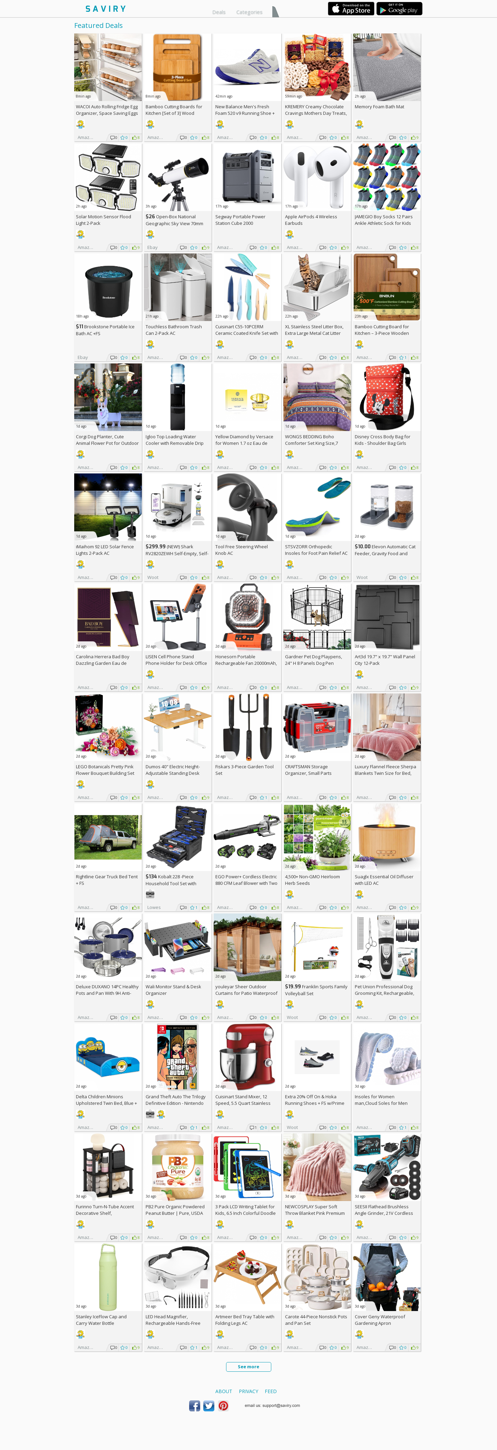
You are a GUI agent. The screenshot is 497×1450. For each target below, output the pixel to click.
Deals (219, 11)
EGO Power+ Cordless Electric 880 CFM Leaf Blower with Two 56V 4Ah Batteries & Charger (246, 883)
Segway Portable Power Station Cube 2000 (240, 219)
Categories (249, 11)
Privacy (248, 1391)
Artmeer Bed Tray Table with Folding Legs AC (244, 1319)
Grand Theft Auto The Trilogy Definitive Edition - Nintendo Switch (176, 1103)
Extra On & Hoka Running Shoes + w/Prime (314, 1099)
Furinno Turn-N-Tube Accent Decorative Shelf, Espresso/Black (105, 1213)
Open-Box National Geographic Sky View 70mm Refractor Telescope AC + (174, 223)
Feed (271, 1391)
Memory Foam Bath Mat (379, 106)
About (223, 1391)
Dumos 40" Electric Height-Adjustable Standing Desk (173, 769)
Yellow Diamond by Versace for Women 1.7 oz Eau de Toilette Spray (244, 443)
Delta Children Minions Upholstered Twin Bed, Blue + (106, 1103)
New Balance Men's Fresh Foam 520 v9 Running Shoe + (245, 113)
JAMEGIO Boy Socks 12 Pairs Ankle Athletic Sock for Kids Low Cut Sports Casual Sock (384, 223)
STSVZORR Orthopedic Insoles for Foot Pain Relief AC (316, 549)
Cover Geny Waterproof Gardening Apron (380, 1319)
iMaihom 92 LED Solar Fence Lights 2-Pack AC (105, 549)
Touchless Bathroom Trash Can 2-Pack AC (174, 329)
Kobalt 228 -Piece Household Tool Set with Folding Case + (171, 883)
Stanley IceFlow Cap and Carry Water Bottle (101, 1319)
